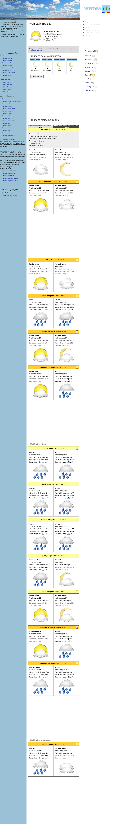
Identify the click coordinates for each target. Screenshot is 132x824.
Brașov (87, 55)
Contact (88, 35)
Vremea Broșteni (7, 111)
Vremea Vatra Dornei (8, 108)
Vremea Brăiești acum (9, 171)
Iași (86, 79)
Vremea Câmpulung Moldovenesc (12, 101)
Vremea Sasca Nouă (8, 72)
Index (87, 22)
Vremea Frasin (6, 118)
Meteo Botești (6, 89)
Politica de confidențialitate (10, 195)
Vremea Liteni (6, 123)
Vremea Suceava (7, 99)
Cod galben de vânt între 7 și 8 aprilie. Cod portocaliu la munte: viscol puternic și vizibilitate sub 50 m (52, 49)
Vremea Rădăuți (7, 106)
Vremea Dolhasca (7, 116)
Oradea (87, 83)
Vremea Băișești (7, 58)
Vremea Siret (6, 130)
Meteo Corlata (6, 92)
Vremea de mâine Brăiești (10, 178)
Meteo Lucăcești (7, 84)
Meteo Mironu (6, 87)
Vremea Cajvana (7, 113)
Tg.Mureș (88, 87)
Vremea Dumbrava (8, 63)
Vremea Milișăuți (7, 125)
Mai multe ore (37, 77)
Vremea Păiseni (7, 65)
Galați (86, 75)
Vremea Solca (6, 133)
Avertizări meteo (93, 30)
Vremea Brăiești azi (8, 175)
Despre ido (5, 192)
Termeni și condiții (7, 194)
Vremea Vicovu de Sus (9, 135)
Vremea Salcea (7, 128)
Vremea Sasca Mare (8, 68)
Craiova (87, 71)
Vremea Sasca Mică (8, 70)
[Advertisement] (53, 98)
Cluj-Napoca (89, 63)
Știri (87, 27)
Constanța (88, 67)
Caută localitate (92, 25)
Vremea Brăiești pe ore (9, 173)
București (88, 59)
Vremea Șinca (6, 75)
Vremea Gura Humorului (9, 120)
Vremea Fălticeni (7, 104)
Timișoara (88, 90)
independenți (15, 164)
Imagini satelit (92, 33)
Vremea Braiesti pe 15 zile (10, 180)
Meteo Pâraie (6, 82)
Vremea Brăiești (7, 60)
